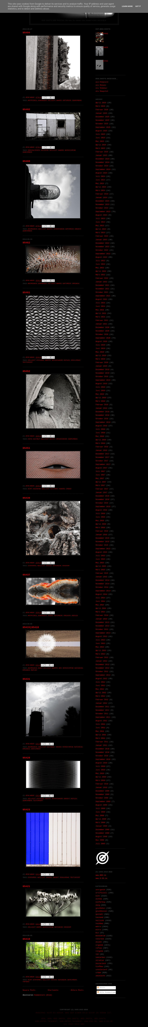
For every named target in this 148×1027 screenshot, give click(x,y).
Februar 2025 (102, 152)
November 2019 (102, 373)
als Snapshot (102, 91)
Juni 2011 (100, 728)
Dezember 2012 (102, 665)
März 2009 (100, 823)
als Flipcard (102, 82)
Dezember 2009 (102, 791)
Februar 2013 (102, 658)
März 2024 (100, 190)
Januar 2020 (101, 366)
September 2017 (103, 464)
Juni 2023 (100, 222)
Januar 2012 (101, 703)
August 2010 (101, 763)
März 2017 (100, 485)
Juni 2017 (100, 475)
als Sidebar (101, 88)
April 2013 (101, 651)
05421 (26, 886)
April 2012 (101, 693)
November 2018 (102, 415)
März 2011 (100, 738)
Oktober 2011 (102, 714)
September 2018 (103, 422)
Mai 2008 (100, 840)
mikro (59, 100)
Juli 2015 (100, 556)
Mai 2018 (100, 436)
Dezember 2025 (102, 117)
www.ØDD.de (101, 875)
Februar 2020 (102, 363)
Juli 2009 (100, 809)
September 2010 (103, 759)
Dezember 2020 (102, 327)
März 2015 (100, 570)
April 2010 (101, 777)
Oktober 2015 (102, 545)
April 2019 (101, 398)
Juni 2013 (100, 643)
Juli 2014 (100, 598)
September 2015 (103, 549)
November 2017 (102, 457)
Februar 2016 (102, 531)
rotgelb (99, 951)
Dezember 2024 (102, 159)
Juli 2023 (100, 219)
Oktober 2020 (102, 334)
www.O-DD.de (101, 878)
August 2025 (101, 131)
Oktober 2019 (102, 377)
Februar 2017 (102, 489)
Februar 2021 (102, 320)
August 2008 (101, 837)
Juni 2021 (100, 306)
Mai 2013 (100, 647)
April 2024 (101, 187)
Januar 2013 (101, 661)
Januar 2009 (101, 826)
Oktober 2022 (102, 250)
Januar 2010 (101, 787)
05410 (26, 939)
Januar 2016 (101, 535)
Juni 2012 (100, 686)
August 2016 (101, 510)
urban (68, 489)
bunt (30, 489)
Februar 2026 (102, 110)
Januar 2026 (101, 113)
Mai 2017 (100, 478)
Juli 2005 (100, 844)
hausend (45, 150)
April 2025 (101, 145)
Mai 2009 (100, 816)
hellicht (51, 100)
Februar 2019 (102, 405)
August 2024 (101, 173)
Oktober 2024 (102, 166)
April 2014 (101, 608)
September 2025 (103, 127)
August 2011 (101, 721)
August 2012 (101, 679)
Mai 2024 (100, 183)
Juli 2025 (100, 134)
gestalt (36, 439)
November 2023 (102, 205)
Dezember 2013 (102, 622)
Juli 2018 (100, 429)
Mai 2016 (100, 521)
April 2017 (101, 482)
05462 (26, 242)
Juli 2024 (100, 176)
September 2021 (103, 296)
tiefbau (26, 981)
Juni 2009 (100, 812)
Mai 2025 (100, 141)
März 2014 (100, 612)
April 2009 (101, 819)
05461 (26, 292)
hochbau (40, 360)
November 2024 (102, 162)
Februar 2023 (102, 236)
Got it (138, 6)
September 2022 (103, 254)
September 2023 (103, 212)
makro (61, 150)
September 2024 (103, 169)
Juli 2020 (100, 345)
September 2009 (103, 802)
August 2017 (101, 468)
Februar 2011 (102, 742)
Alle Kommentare (106, 992)
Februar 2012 (102, 700)
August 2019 (101, 384)
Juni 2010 (100, 770)
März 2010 (100, 780)
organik (75, 283)
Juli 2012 (100, 682)
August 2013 (101, 636)
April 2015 (101, 566)
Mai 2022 (100, 268)
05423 (26, 809)
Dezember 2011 (102, 707)
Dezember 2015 (102, 538)
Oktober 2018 (102, 419)
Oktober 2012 (102, 672)
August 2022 (101, 257)
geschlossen (34, 150)
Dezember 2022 (102, 243)
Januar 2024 (101, 198)
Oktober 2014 (102, 587)
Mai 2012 (100, 689)
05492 (26, 109)
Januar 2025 (101, 155)
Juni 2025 (100, 138)
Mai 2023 (100, 226)
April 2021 (101, 313)
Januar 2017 (101, 492)
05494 (26, 32)
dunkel (99, 899)
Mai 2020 (100, 352)
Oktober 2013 (102, 629)
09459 (105, 47)
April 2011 (101, 735)
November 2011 (102, 710)
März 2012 (100, 696)
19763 (105, 61)
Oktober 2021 (102, 292)
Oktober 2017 (102, 461)
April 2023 (101, 229)
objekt (78, 229)
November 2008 (102, 833)
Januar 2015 (101, 577)
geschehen (100, 908)
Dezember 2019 (102, 370)
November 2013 (102, 626)
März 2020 (100, 359)
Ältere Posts (77, 990)
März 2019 (100, 401)
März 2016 (100, 528)
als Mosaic (101, 85)
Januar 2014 (101, 619)
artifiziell (32, 100)
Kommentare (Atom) (43, 995)
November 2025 (102, 120)
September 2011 (103, 717)
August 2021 (101, 299)
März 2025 (100, 148)
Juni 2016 (100, 517)
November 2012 (102, 668)
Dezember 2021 (102, 285)
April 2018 (101, 440)
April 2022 (101, 271)
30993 (105, 34)
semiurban (77, 100)
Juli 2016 (100, 514)
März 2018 (100, 443)
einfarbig (42, 100)
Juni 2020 (100, 349)
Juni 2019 (100, 391)
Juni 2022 (100, 264)
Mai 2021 (100, 310)
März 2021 (100, 317)
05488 (26, 161)
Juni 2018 (100, 433)
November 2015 (102, 542)
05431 (26, 679)
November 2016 (102, 500)
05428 (26, 757)
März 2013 (100, 654)
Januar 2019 (101, 408)
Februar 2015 (102, 573)
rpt (97, 954)
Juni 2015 (100, 559)
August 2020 (101, 341)
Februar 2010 (102, 784)
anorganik (32, 229)
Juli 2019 (100, 387)
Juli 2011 (100, 724)
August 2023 (101, 215)
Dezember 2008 (102, 830)
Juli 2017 (100, 471)
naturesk (67, 100)
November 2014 (102, 584)
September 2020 (103, 338)
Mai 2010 (100, 773)
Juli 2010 (100, 766)
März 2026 (100, 106)
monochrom (70, 150)
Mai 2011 (100, 731)
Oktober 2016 (102, 503)
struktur (100, 960)
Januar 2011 (101, 745)
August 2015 (101, 552)
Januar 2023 (101, 240)
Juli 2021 (100, 303)
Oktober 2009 (102, 798)
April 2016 (101, 524)
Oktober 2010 (102, 756)
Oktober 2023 (102, 208)
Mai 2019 (100, 394)
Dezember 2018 (102, 412)
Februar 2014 (102, 615)
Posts (101, 988)
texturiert (28, 362)
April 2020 (101, 356)
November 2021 (102, 289)
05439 (26, 498)
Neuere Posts (29, 990)
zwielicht (100, 976)
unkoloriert (101, 970)
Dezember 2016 (102, 496)
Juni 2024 (100, 180)
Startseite (53, 990)
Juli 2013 (100, 640)
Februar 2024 (102, 194)
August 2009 (101, 805)
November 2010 (102, 752)
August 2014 (101, 594)
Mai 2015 (100, 563)
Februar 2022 (102, 278)
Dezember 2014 (102, 580)
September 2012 (103, 675)
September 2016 (103, 507)
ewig (30, 439)
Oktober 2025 (102, 124)
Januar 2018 (101, 450)
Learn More (127, 6)
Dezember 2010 (102, 749)
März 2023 (100, 233)
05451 (26, 448)
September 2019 (103, 380)
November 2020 (102, 331)
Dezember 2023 (102, 201)
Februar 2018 (102, 447)
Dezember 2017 (102, 454)
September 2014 (103, 591)
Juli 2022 (100, 261)
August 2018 (101, 426)
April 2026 (101, 103)
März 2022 (100, 275)
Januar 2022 (101, 282)
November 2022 (102, 247)
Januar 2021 (101, 324)
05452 (26, 371)
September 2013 (103, 633)
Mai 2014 (100, 605)
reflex (67, 360)
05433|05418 (31, 627)
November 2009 (102, 794)
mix (60, 668)
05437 (26, 574)
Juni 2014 (100, 601)
